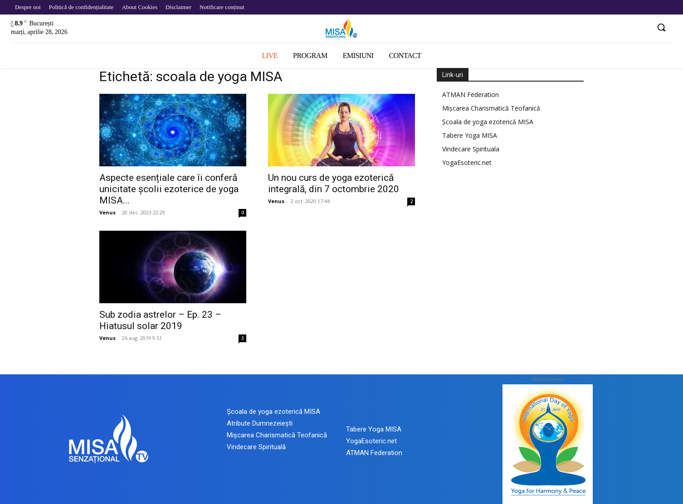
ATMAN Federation (470, 94)
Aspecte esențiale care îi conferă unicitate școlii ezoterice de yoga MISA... (169, 189)
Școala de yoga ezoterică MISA (487, 121)
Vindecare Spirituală (256, 447)
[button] (661, 27)
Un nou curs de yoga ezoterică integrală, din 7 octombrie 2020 (333, 183)
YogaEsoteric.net (467, 162)
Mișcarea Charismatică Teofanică (491, 108)
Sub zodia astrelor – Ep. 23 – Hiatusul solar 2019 (160, 320)
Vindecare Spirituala (470, 149)
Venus (107, 212)
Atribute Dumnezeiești (260, 423)
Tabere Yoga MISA (469, 135)
